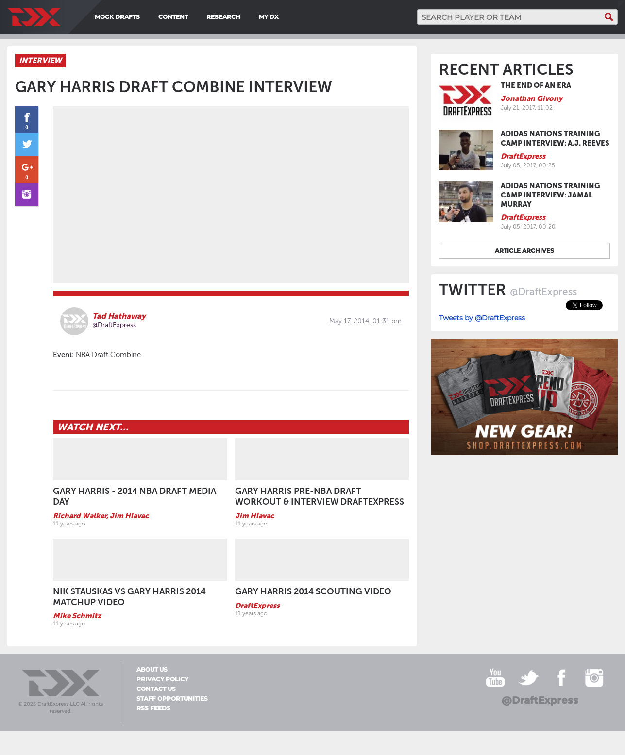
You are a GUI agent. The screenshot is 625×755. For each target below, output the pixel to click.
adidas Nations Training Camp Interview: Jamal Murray (550, 195)
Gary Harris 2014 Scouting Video (313, 591)
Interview (40, 60)
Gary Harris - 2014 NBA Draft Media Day (134, 496)
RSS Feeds (153, 708)
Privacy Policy (162, 679)
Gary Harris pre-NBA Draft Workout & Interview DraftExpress (319, 496)
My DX (269, 16)
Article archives (524, 250)
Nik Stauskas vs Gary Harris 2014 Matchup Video (129, 596)
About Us (152, 670)
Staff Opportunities (172, 699)
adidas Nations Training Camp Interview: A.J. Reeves (555, 139)
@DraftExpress (114, 325)
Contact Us (156, 689)
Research (223, 16)
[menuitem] (285, 17)
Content (173, 16)
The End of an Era (536, 85)
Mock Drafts (117, 16)
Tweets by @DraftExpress (482, 318)
